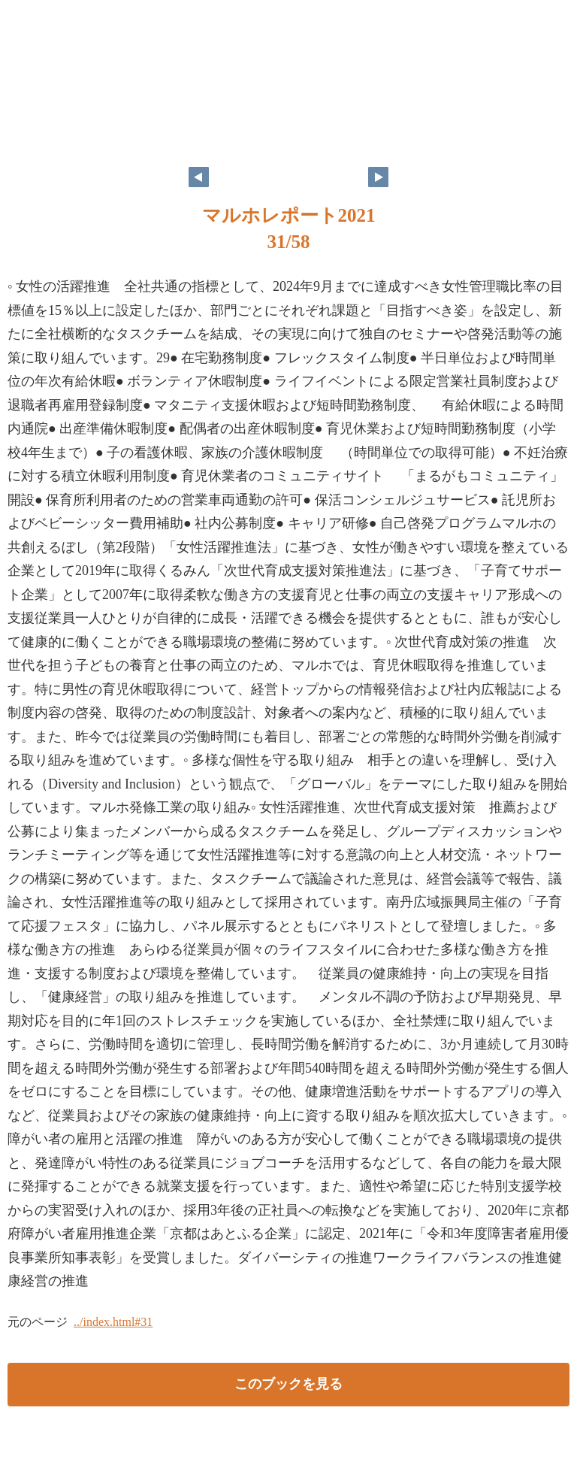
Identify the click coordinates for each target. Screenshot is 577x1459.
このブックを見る (288, 1383)
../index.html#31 (113, 1321)
